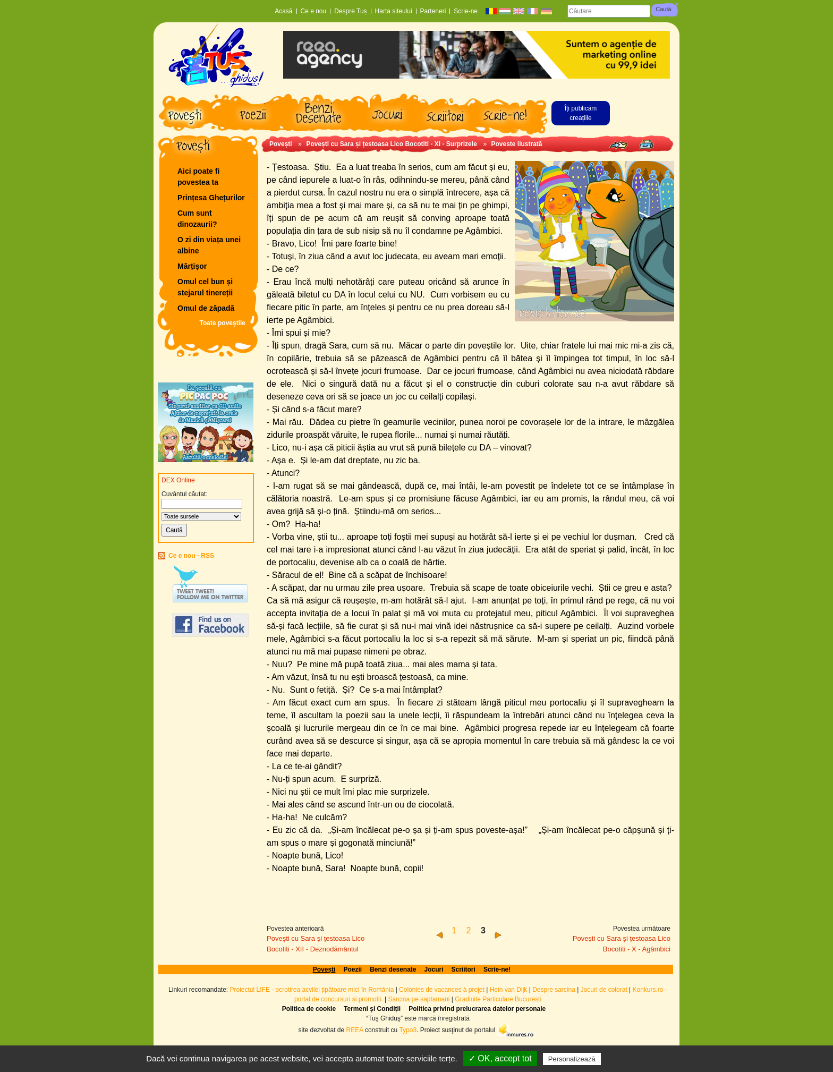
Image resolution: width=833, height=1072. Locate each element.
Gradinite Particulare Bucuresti (498, 999)
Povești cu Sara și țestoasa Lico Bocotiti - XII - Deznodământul (315, 943)
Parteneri (433, 11)
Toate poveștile (222, 323)
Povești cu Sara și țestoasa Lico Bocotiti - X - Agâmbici (621, 943)
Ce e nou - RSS (191, 555)
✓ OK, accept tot (500, 1058)
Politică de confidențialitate (650, 1058)
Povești (280, 144)
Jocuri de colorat (605, 989)
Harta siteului (393, 11)
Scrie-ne (466, 11)
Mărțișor (192, 266)
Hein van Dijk (509, 989)
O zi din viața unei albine (209, 245)
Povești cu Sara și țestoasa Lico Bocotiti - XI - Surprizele (391, 144)
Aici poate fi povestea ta (198, 176)
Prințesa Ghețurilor (211, 197)
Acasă (283, 11)
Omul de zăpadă (205, 308)
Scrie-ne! (497, 969)
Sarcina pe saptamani (418, 999)
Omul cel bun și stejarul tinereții (205, 287)
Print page (646, 144)
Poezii (352, 969)
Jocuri (434, 969)
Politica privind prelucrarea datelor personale (477, 1009)
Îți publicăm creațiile (581, 113)
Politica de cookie (309, 1009)
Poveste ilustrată (516, 144)
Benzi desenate (393, 969)
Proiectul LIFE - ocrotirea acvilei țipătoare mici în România (312, 989)
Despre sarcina (553, 989)
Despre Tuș (350, 11)
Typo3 (407, 1030)
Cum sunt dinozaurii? (197, 218)
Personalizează (572, 1059)
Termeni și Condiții (372, 1009)
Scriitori (463, 969)
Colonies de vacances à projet (441, 989)
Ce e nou (314, 11)
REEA (354, 1030)
